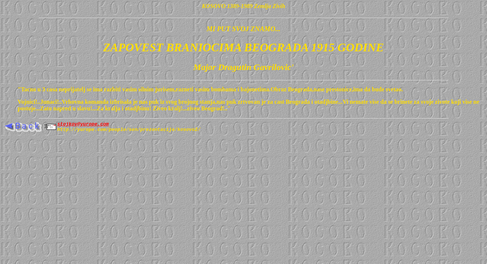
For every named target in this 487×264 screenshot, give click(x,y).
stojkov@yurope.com (83, 124)
